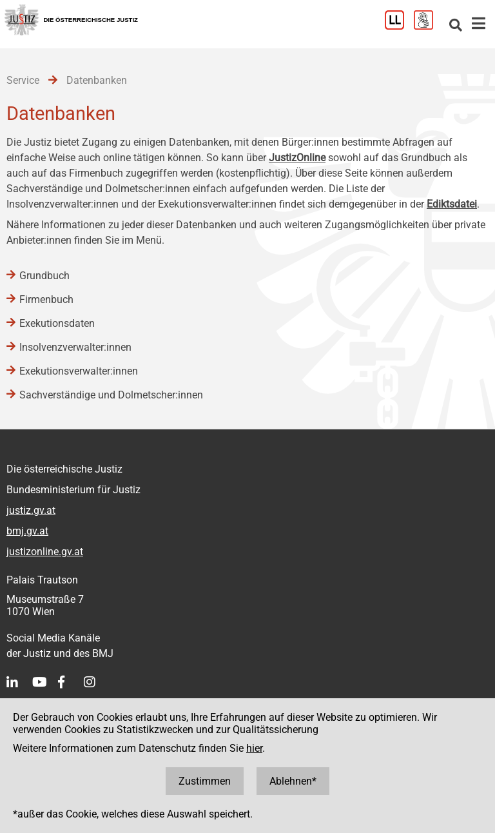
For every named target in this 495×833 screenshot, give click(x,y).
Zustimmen (205, 781)
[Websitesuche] (456, 26)
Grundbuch (44, 276)
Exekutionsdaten (57, 323)
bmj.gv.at (27, 531)
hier (254, 748)
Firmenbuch (46, 299)
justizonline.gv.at (44, 551)
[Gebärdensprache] (428, 26)
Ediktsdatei (452, 204)
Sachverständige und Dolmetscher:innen (111, 395)
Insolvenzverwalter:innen (75, 347)
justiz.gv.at (30, 510)
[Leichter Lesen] (399, 26)
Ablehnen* (292, 781)
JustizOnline (297, 158)
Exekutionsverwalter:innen (78, 371)
